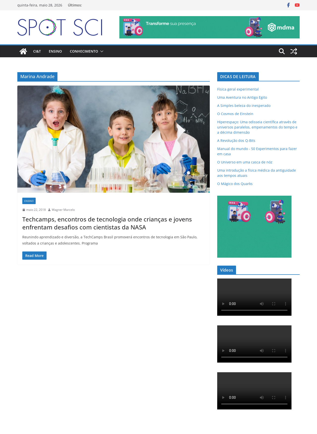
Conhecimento (84, 51)
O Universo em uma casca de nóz (244, 162)
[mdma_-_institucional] (209, 19)
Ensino (55, 51)
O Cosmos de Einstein (235, 113)
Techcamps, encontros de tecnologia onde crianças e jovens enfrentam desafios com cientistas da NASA (107, 223)
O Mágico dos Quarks (235, 183)
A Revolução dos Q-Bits (236, 140)
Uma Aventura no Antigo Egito (242, 97)
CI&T (37, 51)
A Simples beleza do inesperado (243, 105)
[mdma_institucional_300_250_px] (254, 198)
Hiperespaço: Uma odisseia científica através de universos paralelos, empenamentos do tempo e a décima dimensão (257, 127)
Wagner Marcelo (63, 210)
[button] (101, 51)
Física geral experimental (238, 89)
